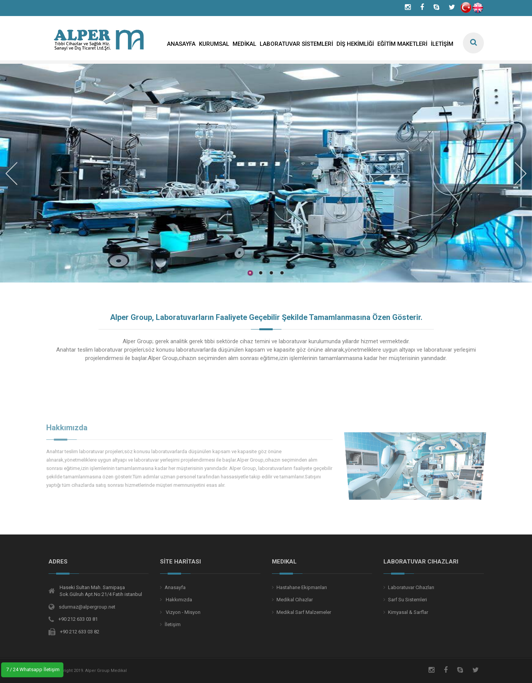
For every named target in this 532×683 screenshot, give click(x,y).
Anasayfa (175, 587)
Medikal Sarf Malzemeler (304, 612)
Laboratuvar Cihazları (411, 587)
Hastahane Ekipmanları (302, 587)
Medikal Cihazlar (295, 599)
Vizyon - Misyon (183, 612)
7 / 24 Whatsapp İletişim (32, 669)
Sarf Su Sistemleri (407, 599)
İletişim (173, 624)
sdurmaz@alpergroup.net (87, 607)
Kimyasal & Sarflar (408, 612)
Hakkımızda (178, 599)
